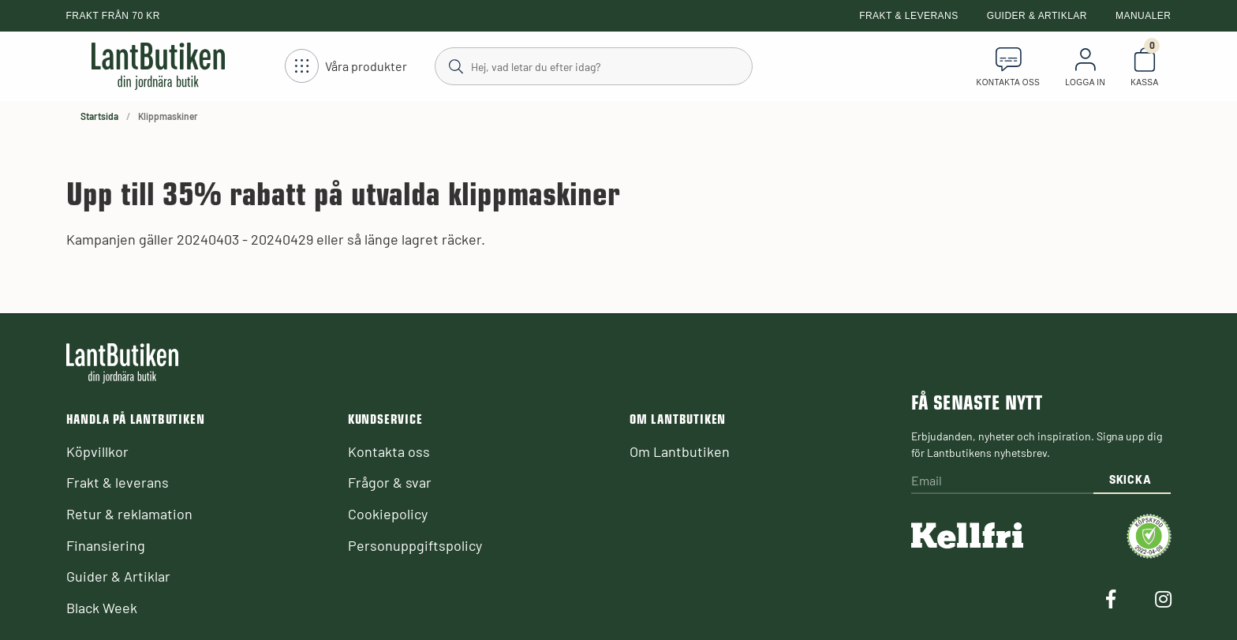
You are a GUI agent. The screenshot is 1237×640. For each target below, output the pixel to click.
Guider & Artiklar (1037, 15)
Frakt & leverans (909, 15)
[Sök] (593, 65)
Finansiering (105, 545)
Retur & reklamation (129, 513)
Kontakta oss (389, 451)
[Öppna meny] (346, 66)
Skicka (1130, 479)
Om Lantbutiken (680, 451)
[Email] (1002, 482)
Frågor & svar (390, 482)
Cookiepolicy (388, 513)
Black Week (101, 607)
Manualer (1144, 15)
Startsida (99, 116)
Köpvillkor (97, 451)
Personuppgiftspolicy (415, 545)
